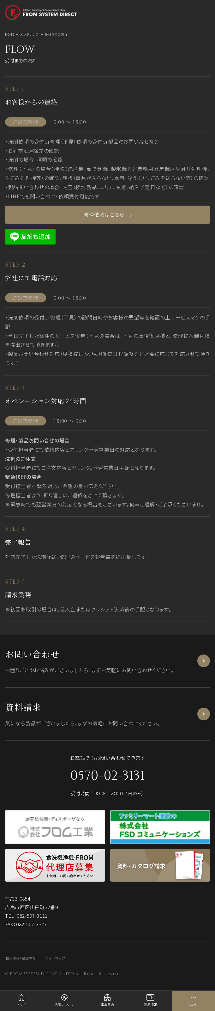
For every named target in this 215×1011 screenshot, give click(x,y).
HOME (10, 34)
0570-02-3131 (107, 776)
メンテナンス (29, 34)
